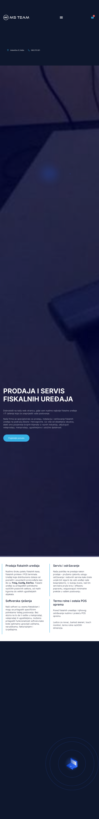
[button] (61, 17)
